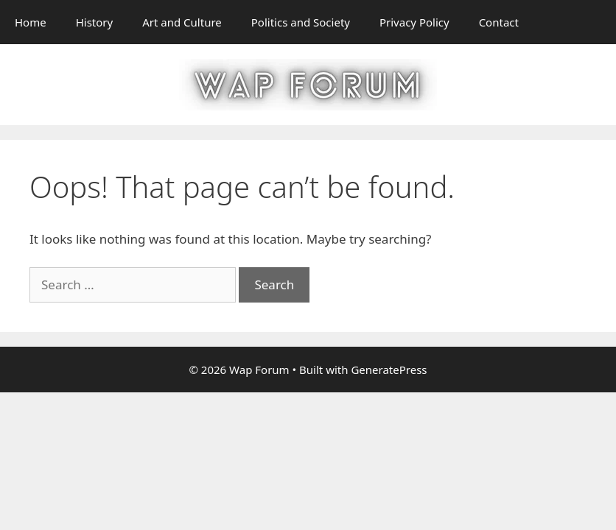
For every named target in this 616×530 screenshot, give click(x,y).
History (94, 22)
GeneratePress (389, 369)
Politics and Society (300, 22)
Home (30, 22)
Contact (499, 22)
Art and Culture (182, 22)
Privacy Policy (414, 22)
